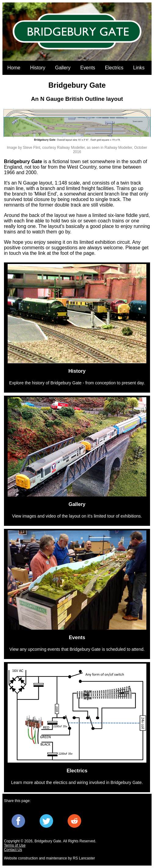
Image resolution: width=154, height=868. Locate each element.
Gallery (62, 67)
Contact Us (13, 850)
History (37, 67)
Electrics (114, 67)
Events (87, 67)
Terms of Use (15, 845)
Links (139, 67)
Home (13, 67)
